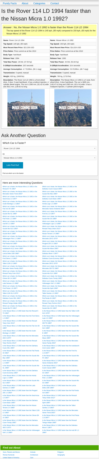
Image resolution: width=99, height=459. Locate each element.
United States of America (11, 458)
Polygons (60, 452)
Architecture (34, 455)
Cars (31, 458)
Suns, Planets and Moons (11, 452)
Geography (61, 455)
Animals (32, 452)
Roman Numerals (8, 455)
